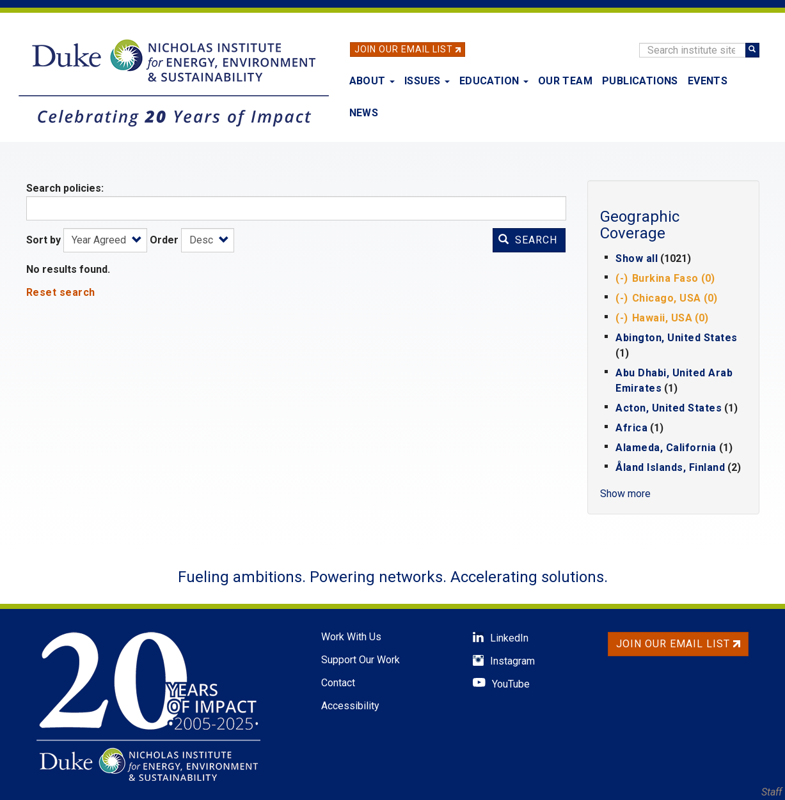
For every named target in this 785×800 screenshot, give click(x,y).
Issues (427, 81)
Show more (625, 494)
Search (527, 240)
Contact (338, 683)
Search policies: (65, 188)
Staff (771, 792)
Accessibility (350, 706)
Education (493, 81)
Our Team (565, 81)
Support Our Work (360, 660)
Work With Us (351, 637)
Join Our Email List (403, 49)
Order (164, 240)
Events (707, 81)
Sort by (43, 240)
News (364, 113)
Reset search (60, 292)
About (372, 81)
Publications (640, 81)
